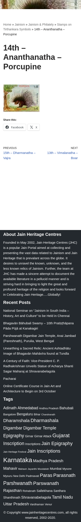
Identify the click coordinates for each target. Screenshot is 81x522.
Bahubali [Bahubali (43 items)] (66, 408)
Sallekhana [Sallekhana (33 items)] (44, 491)
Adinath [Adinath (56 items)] (10, 408)
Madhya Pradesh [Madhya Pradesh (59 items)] (48, 460)
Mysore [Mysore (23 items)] (66, 468)
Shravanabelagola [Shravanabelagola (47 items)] (36, 497)
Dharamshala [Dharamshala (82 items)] (16, 420)
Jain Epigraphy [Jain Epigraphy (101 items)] (57, 443)
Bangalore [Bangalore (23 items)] (9, 414)
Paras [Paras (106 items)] (46, 475)
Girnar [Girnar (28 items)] (29, 436)
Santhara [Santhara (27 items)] (60, 491)
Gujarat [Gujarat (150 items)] (61, 435)
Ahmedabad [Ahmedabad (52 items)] (27, 408)
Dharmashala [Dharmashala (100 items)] (44, 420)
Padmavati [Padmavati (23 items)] (32, 476)
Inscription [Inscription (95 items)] (13, 443)
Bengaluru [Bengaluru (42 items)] (25, 414)
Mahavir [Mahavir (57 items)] (10, 468)
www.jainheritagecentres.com (43, 512)
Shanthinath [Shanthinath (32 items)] (11, 497)
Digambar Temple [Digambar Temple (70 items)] (39, 428)
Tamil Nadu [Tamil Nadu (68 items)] (62, 497)
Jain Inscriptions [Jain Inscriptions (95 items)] (43, 451)
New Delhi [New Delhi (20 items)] (19, 476)
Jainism (20, 24)
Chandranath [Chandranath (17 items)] (48, 414)
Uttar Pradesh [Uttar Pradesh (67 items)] (16, 504)
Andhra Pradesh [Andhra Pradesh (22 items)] (49, 408)
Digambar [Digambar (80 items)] (12, 428)
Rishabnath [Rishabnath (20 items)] (29, 491)
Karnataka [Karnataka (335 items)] (17, 459)
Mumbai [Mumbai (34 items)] (56, 468)
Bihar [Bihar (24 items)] (37, 414)
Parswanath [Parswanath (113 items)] (46, 483)
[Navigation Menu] (73, 4)
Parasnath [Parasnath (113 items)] (64, 475)
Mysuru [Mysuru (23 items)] (7, 476)
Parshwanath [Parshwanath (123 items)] (17, 483)
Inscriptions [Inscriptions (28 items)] (33, 444)
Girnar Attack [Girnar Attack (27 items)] (43, 436)
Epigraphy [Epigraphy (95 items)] (13, 435)
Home (7, 24)
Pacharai (9, 378)
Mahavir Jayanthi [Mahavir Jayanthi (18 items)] (27, 469)
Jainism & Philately (41, 24)
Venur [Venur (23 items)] (48, 504)
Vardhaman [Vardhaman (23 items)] (37, 504)
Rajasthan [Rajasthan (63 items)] (12, 490)
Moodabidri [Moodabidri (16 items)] (43, 469)
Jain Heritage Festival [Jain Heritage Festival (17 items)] (14, 451)
